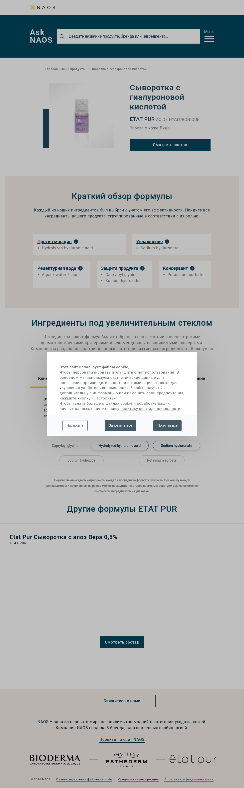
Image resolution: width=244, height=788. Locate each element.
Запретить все (120, 425)
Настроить (75, 425)
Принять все (167, 425)
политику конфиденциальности (150, 408)
